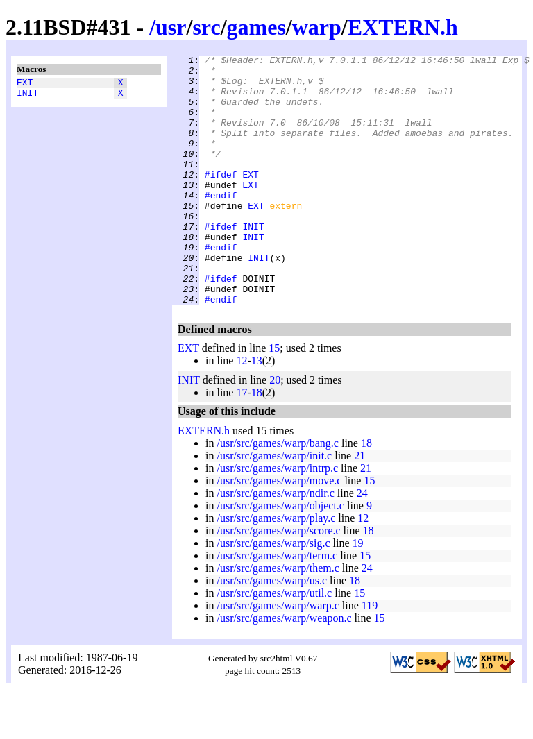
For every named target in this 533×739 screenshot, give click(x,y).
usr (170, 27)
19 (358, 593)
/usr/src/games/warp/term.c (277, 605)
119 (370, 655)
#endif (221, 224)
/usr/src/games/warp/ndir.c (275, 543)
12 (241, 410)
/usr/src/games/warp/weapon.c (284, 668)
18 (256, 442)
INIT (27, 96)
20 (274, 430)
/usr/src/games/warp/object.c (280, 555)
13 (256, 410)
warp (316, 27)
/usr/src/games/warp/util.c (274, 643)
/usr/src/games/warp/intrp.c (277, 518)
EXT (25, 84)
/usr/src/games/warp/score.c (278, 580)
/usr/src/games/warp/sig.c (273, 593)
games (256, 27)
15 (274, 398)
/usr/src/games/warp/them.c (278, 618)
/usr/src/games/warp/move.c (279, 530)
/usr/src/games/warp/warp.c (278, 655)
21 (359, 505)
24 (362, 543)
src (206, 27)
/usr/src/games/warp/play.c (276, 568)
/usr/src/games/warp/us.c (272, 630)
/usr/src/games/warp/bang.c (278, 493)
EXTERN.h (403, 27)
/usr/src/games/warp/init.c (274, 505)
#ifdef (221, 199)
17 (241, 442)
